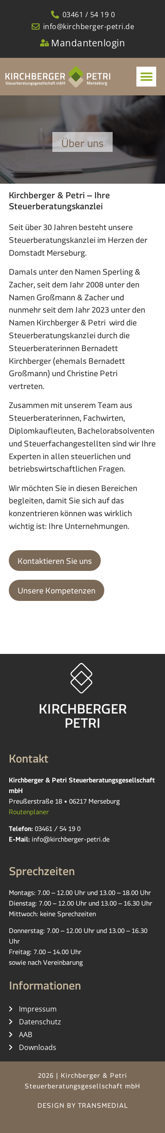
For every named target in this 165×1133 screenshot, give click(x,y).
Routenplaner (29, 813)
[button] (146, 77)
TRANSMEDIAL (103, 1107)
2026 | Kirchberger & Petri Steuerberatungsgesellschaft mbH (82, 1082)
